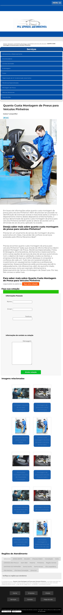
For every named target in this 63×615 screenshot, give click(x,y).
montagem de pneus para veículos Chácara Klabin (42, 474)
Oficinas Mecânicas (8, 92)
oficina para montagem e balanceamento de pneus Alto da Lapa (42, 543)
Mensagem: (22, 352)
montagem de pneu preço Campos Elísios (20, 440)
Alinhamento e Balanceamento (12, 54)
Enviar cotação (31, 372)
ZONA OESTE (17, 559)
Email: (19, 309)
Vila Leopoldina (50, 566)
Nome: (19, 302)
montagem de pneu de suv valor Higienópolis (20, 407)
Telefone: (22, 318)
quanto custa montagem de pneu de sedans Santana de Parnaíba (42, 441)
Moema (32, 563)
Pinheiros (40, 563)
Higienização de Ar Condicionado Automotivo (17, 78)
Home (15, 593)
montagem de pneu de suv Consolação (42, 508)
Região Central (51, 563)
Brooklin (27, 559)
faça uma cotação (31, 284)
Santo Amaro (38, 566)
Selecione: (7, 559)
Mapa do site (48, 599)
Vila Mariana (8, 570)
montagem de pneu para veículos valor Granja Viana (20, 542)
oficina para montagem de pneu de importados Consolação (20, 475)
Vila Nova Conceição (21, 570)
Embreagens (6, 68)
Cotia (57, 559)
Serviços (31, 49)
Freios (4, 73)
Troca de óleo (6, 97)
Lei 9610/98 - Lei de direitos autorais (41, 584)
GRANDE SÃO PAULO (11, 563)
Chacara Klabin (37, 559)
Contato (30, 599)
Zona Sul (33, 570)
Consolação (49, 559)
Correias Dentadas (8, 63)
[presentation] (19, 327)
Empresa (31, 593)
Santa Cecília (27, 566)
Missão (47, 593)
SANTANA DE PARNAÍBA (12, 566)
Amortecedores (7, 59)
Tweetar (6, 118)
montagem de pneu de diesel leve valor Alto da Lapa (20, 509)
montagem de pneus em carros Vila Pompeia (42, 407)
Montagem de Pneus (9, 87)
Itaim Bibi (24, 563)
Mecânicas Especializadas (10, 83)
